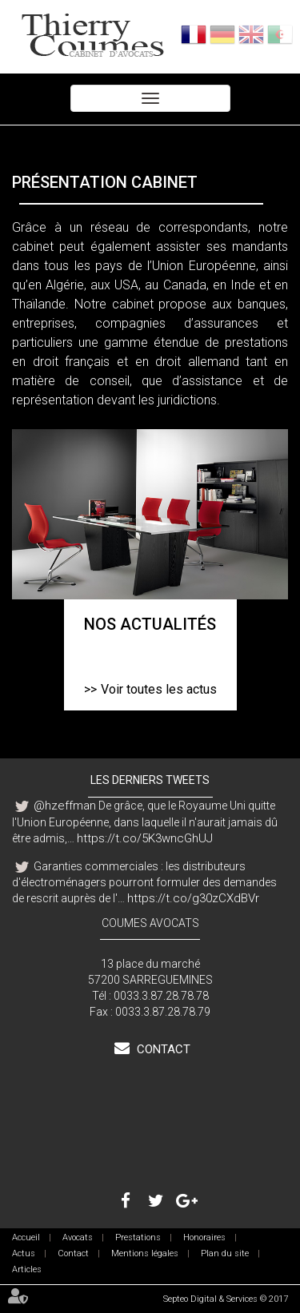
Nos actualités (150, 624)
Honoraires (204, 1237)
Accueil (26, 1237)
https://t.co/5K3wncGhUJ (145, 838)
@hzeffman (65, 805)
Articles (27, 1269)
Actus (23, 1253)
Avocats (77, 1237)
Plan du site (225, 1253)
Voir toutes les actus (159, 689)
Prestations (138, 1237)
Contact (162, 1049)
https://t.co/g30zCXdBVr (193, 898)
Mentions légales (144, 1253)
